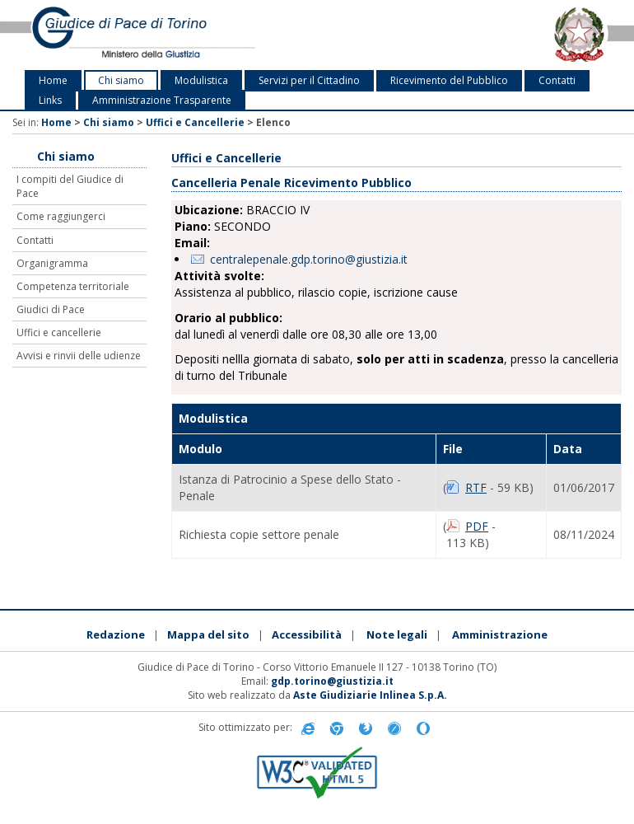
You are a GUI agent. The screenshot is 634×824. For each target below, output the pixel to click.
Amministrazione (500, 634)
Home (53, 80)
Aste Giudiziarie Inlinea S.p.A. (370, 695)
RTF (476, 487)
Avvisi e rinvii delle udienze (78, 356)
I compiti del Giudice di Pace (70, 186)
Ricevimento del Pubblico (449, 80)
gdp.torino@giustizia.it (332, 681)
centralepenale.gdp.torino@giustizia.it (309, 259)
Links (50, 100)
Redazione (115, 634)
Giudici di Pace (50, 309)
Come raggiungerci (60, 216)
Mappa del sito (208, 634)
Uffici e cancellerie (58, 332)
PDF (476, 526)
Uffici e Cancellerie (195, 122)
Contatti (557, 80)
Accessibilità (307, 634)
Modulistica (201, 80)
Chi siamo (121, 80)
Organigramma (52, 263)
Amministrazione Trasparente (161, 100)
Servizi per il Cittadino (309, 80)
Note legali (396, 634)
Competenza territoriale (72, 286)
